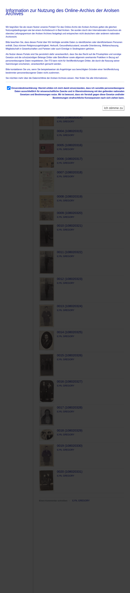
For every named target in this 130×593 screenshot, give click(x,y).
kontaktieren (16, 69)
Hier (77, 78)
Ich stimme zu (113, 108)
